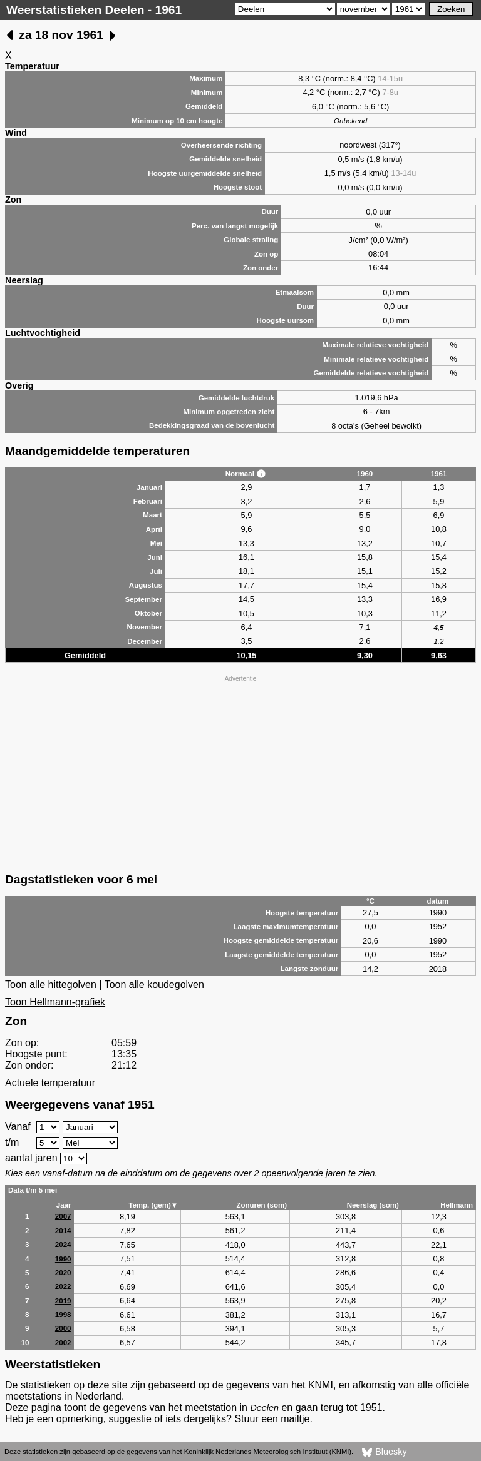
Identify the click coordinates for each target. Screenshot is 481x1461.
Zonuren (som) (261, 1205)
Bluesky (384, 1452)
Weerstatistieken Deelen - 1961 (94, 9)
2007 (63, 1216)
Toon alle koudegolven (154, 984)
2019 (63, 1301)
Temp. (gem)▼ (153, 1205)
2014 (63, 1230)
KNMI (340, 1451)
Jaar (63, 1205)
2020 (63, 1272)
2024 (63, 1244)
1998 (63, 1314)
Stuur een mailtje (271, 1418)
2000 (63, 1328)
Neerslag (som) (373, 1205)
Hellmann (456, 1205)
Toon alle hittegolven (50, 984)
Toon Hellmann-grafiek (55, 1002)
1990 (63, 1259)
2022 (63, 1286)
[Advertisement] (240, 772)
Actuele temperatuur (50, 1082)
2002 (63, 1342)
